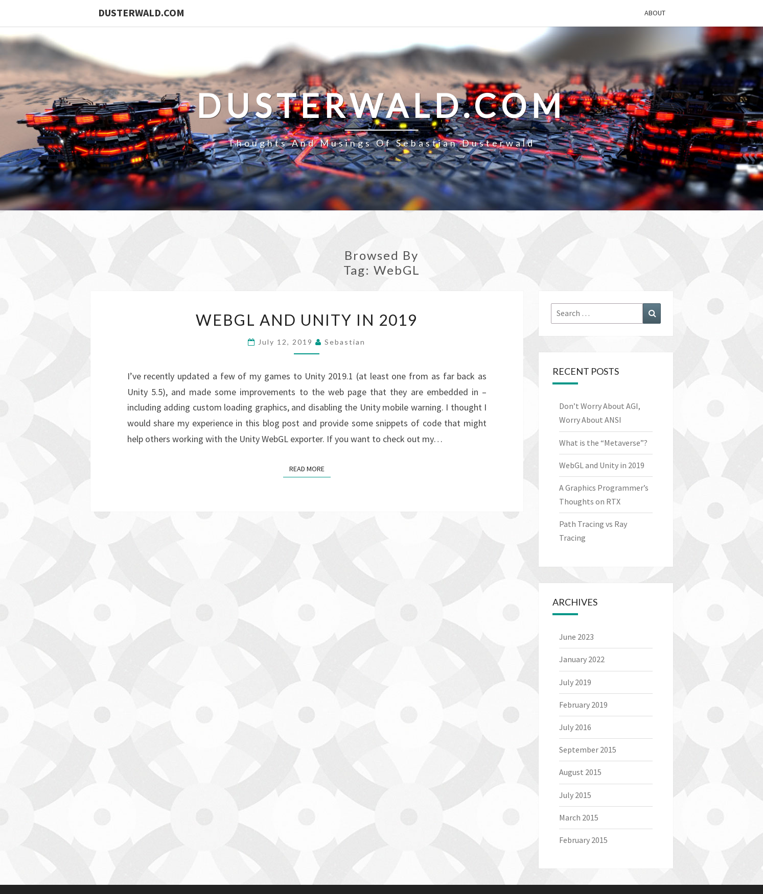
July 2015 (575, 795)
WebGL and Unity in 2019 (307, 319)
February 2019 (583, 704)
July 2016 (575, 727)
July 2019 (575, 682)
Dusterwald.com (141, 12)
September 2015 (587, 749)
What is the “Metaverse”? (603, 443)
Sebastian (345, 341)
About (654, 12)
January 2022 (582, 659)
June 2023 (576, 637)
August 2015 (580, 772)
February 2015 (583, 840)
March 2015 (578, 817)
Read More (310, 468)
